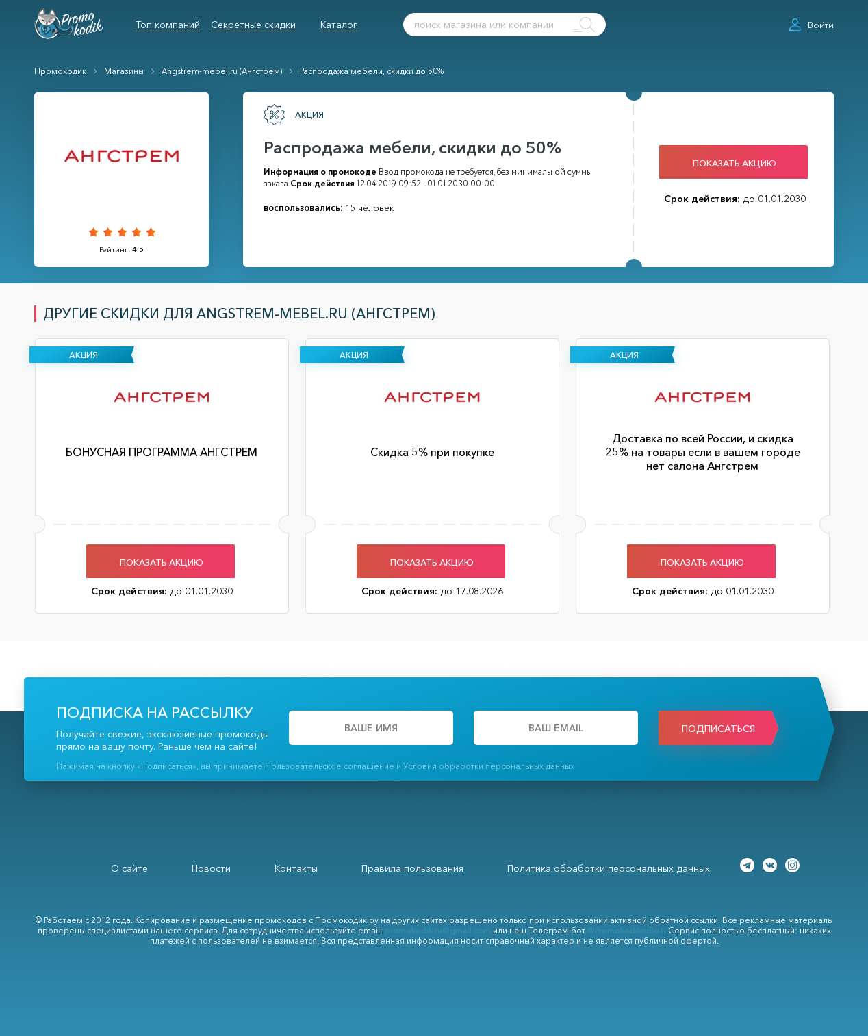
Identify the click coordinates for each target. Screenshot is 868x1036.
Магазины (124, 71)
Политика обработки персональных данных (608, 868)
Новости (211, 868)
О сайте (129, 868)
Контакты (296, 868)
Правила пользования (412, 868)
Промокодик (60, 71)
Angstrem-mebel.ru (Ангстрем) (222, 71)
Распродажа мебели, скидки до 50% (372, 71)
